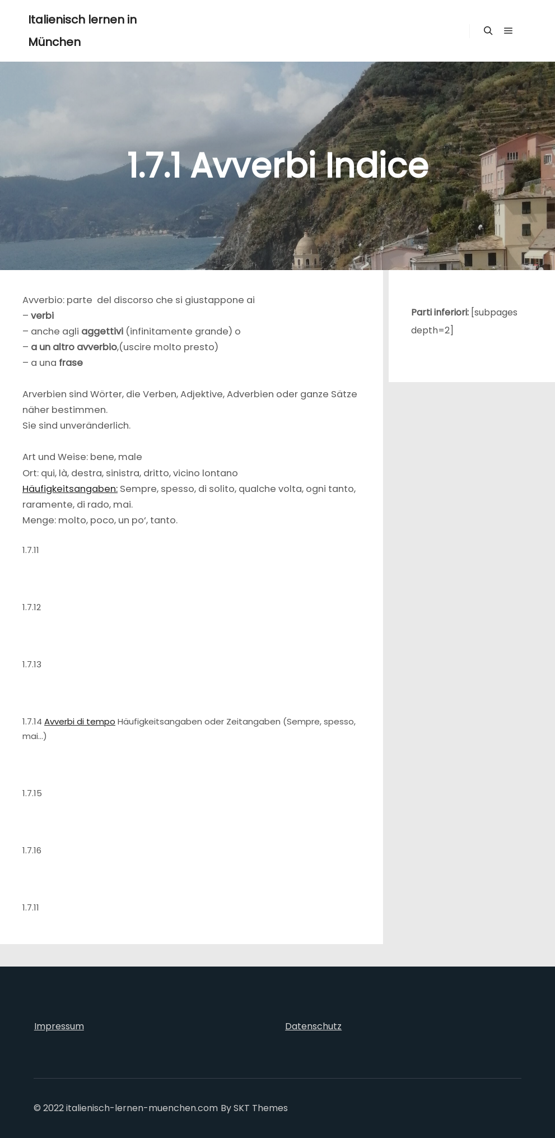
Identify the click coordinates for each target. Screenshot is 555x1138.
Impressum (59, 1026)
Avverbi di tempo (79, 721)
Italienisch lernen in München (82, 31)
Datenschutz (313, 1026)
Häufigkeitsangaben (69, 488)
